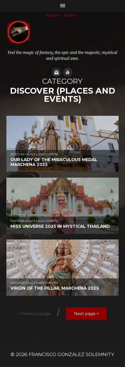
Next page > (86, 313)
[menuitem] (53, 16)
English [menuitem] (70, 15)
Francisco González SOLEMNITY (71, 354)
